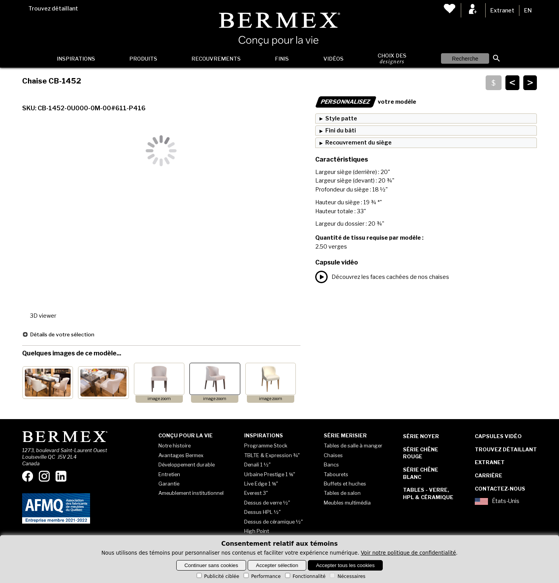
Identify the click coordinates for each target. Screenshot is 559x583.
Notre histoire (174, 445)
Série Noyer (421, 436)
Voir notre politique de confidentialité (408, 553)
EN (528, 10)
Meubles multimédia (347, 502)
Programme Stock (265, 445)
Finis (282, 59)
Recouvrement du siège (358, 142)
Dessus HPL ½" (262, 512)
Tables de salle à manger (353, 445)
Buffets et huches (345, 483)
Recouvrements (216, 59)
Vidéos (333, 59)
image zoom (159, 398)
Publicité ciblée (217, 576)
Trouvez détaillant (53, 8)
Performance (261, 576)
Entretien (169, 474)
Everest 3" (256, 493)
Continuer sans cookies (211, 565)
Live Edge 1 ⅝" (261, 483)
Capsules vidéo (498, 436)
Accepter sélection (277, 565)
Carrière (488, 475)
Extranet (502, 10)
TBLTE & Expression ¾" (272, 455)
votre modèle (365, 101)
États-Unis (497, 501)
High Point (256, 531)
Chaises (333, 455)
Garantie (168, 483)
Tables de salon (342, 493)
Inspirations (76, 59)
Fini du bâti (340, 130)
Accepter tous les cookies (345, 565)
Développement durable (186, 464)
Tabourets (336, 474)
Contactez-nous (500, 489)
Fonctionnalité (305, 576)
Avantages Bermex (180, 455)
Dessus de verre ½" (267, 502)
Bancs (331, 464)
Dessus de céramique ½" (273, 522)
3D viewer (43, 315)
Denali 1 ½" (257, 464)
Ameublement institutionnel (191, 493)
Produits (143, 59)
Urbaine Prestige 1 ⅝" (269, 474)
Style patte (341, 118)
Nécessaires (346, 576)
